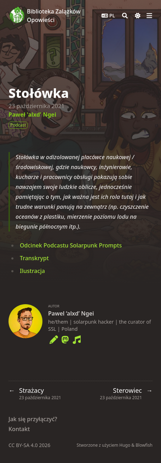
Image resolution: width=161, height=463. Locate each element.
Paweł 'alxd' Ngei (32, 114)
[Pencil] (53, 338)
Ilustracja (32, 271)
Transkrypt (34, 258)
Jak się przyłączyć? (32, 419)
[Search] (125, 15)
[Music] (76, 338)
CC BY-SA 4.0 (23, 445)
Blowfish (144, 445)
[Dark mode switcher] (137, 15)
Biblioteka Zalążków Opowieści (53, 15)
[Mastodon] (65, 338)
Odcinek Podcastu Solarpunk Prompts (71, 245)
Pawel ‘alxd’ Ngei (71, 313)
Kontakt (19, 429)
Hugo (124, 445)
